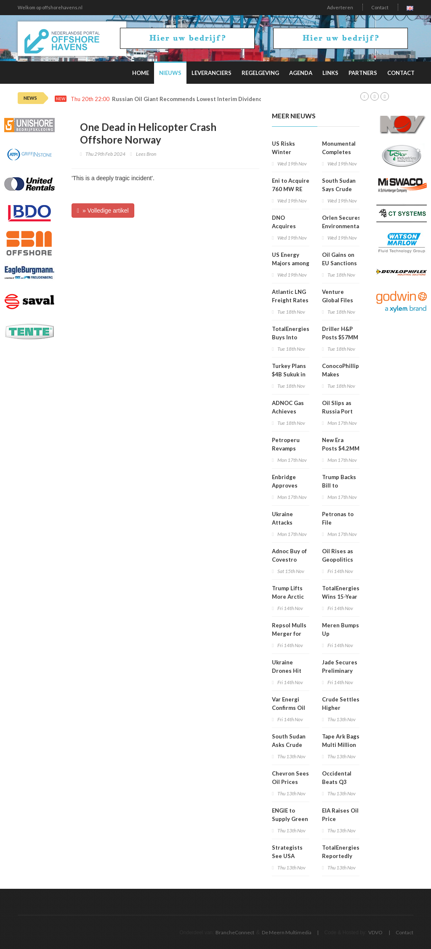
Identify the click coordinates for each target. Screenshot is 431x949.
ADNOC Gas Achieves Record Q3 (288, 411)
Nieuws (170, 72)
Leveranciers (211, 72)
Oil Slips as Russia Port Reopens (337, 411)
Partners (363, 72)
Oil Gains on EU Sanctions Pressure (339, 263)
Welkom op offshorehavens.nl (50, 7)
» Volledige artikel (103, 210)
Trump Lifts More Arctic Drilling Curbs (290, 596)
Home (140, 72)
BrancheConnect (235, 932)
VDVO (375, 932)
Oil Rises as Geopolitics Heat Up (337, 559)
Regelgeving (260, 72)
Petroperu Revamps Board (286, 448)
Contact (379, 7)
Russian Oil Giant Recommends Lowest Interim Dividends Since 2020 (204, 99)
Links (330, 72)
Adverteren (340, 7)
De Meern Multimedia (286, 932)
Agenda (300, 72)
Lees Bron (146, 154)
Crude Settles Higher (340, 703)
